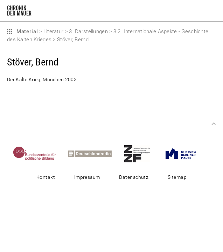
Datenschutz (133, 177)
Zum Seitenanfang (213, 123)
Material (26, 31)
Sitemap (177, 177)
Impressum (87, 177)
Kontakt (45, 177)
